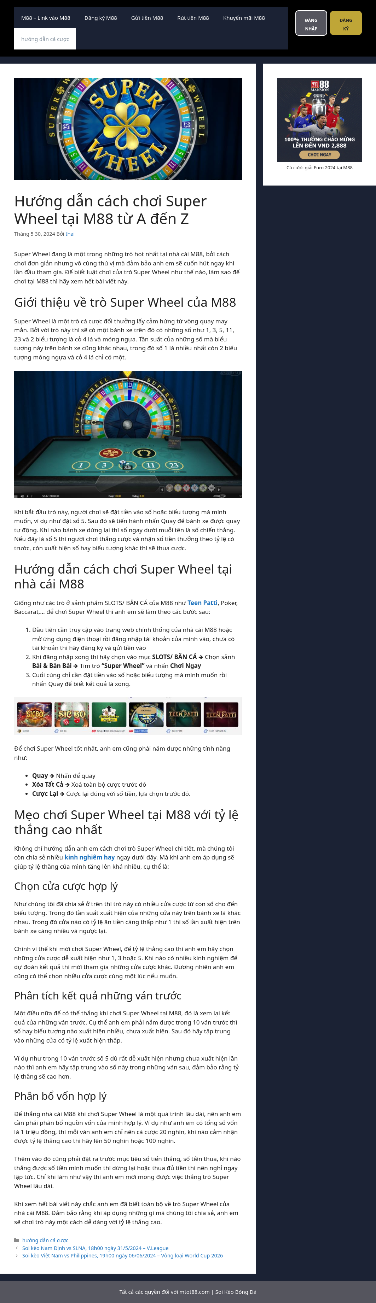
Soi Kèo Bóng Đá (235, 1291)
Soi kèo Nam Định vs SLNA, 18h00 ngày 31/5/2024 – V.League (95, 1248)
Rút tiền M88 (193, 17)
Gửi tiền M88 (147, 17)
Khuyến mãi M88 (244, 17)
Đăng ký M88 (101, 17)
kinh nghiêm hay (89, 857)
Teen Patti (202, 603)
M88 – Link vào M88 (45, 17)
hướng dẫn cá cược (45, 38)
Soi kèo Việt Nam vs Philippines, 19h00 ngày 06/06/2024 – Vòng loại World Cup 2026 (122, 1255)
